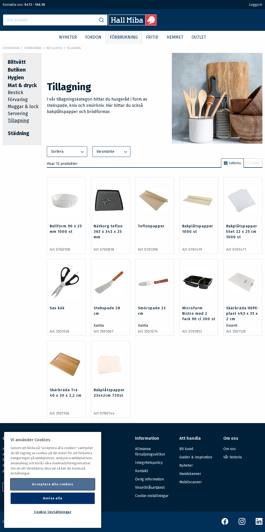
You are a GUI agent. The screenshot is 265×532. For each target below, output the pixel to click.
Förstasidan (11, 48)
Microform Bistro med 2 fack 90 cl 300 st (198, 313)
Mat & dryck (54, 48)
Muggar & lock (23, 106)
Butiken (17, 70)
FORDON (93, 37)
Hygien (16, 77)
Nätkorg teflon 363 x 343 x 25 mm (108, 231)
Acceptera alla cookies (52, 484)
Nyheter (186, 465)
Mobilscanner (190, 482)
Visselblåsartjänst (150, 487)
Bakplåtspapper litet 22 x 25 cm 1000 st (241, 231)
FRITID (152, 37)
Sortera (68, 152)
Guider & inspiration (195, 457)
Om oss (229, 449)
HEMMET (175, 37)
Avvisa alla (52, 498)
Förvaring (18, 99)
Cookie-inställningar (151, 496)
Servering (18, 113)
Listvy (253, 163)
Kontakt (141, 471)
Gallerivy (232, 163)
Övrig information (149, 479)
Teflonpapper (151, 226)
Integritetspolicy (149, 462)
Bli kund (186, 449)
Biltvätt (17, 62)
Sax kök (57, 308)
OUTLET (199, 37)
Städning (18, 133)
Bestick (15, 92)
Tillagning (74, 48)
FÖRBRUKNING (124, 37)
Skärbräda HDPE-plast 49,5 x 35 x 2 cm (242, 313)
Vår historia (232, 457)
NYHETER (68, 37)
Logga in (255, 4)
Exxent (232, 325)
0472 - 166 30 (34, 4)
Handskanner (190, 474)
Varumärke (112, 152)
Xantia (99, 325)
